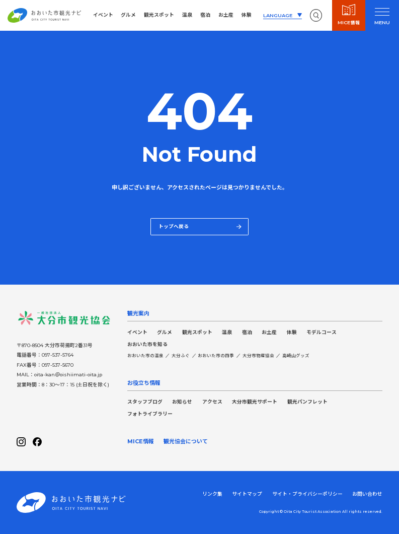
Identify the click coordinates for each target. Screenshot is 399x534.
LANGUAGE (277, 15)
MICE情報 (140, 441)
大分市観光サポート (254, 402)
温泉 (187, 15)
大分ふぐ (181, 355)
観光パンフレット (307, 402)
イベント (103, 15)
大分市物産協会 (258, 355)
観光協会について (186, 441)
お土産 (225, 15)
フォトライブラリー (150, 414)
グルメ (128, 15)
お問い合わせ (367, 494)
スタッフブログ (145, 402)
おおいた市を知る (147, 344)
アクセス (212, 402)
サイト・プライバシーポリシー (307, 494)
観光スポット (159, 15)
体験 (247, 15)
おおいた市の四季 (216, 355)
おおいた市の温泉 (145, 355)
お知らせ (182, 402)
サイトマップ (247, 494)
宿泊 (205, 15)
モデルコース (321, 332)
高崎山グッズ (295, 355)
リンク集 (212, 494)
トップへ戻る (200, 226)
